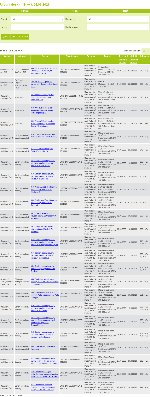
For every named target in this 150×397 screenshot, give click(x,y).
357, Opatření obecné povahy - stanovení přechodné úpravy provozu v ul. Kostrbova (43, 255)
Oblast (7, 56)
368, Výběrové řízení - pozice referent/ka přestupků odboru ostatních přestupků (42, 110)
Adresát (107, 56)
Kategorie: (70, 19)
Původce (91, 56)
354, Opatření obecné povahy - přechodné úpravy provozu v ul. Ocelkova (43, 268)
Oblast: (4, 19)
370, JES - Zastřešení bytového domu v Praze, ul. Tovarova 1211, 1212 (44, 136)
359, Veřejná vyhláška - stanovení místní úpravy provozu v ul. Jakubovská (44, 189)
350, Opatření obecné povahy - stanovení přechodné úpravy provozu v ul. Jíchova (43, 308)
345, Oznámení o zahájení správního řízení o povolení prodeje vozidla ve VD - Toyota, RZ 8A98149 (45, 374)
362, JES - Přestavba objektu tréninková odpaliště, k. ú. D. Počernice (42, 229)
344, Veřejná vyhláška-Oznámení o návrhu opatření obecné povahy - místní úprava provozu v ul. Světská (44, 361)
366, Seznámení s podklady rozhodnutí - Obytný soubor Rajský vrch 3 (44, 84)
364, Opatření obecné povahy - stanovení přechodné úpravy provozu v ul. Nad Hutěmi (43, 163)
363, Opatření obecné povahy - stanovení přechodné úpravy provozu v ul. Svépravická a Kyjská (44, 242)
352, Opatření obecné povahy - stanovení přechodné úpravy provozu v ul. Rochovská (43, 334)
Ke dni (75, 11)
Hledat (125, 11)
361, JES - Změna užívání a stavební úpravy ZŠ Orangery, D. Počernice (43, 215)
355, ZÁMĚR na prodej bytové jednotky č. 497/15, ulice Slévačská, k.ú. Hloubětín (44, 281)
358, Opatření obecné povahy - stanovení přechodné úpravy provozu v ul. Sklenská (43, 176)
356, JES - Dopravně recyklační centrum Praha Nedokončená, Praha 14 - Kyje (45, 295)
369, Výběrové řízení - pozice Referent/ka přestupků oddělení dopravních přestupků (43, 123)
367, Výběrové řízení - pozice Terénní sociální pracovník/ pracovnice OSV (42, 97)
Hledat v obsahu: (73, 27)
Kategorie (22, 56)
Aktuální (25, 11)
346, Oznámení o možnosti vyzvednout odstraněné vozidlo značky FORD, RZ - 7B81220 (43, 387)
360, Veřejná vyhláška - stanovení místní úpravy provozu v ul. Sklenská (44, 202)
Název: (4, 27)
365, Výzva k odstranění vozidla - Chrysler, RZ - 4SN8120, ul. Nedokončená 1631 (44, 70)
